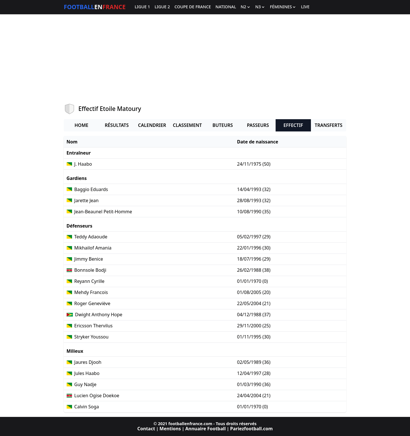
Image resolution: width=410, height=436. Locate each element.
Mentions (170, 428)
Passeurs (258, 125)
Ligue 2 (162, 7)
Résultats (117, 125)
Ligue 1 (142, 7)
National (226, 7)
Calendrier (152, 125)
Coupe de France (193, 7)
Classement (187, 125)
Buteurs (222, 125)
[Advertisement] (205, 59)
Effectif (293, 125)
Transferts (328, 125)
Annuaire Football (205, 428)
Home (81, 125)
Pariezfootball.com (251, 428)
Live (305, 7)
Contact (146, 428)
